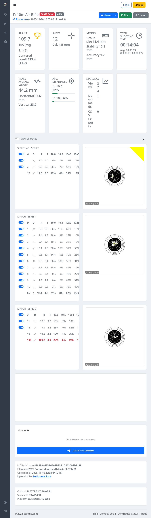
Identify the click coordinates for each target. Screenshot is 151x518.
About (143, 513)
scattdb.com (31, 513)
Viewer (106, 15)
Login (126, 5)
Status (135, 513)
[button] (143, 140)
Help (96, 513)
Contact (104, 513)
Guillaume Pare (41, 476)
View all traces (29, 138)
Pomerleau (21, 19)
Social (113, 513)
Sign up (139, 5)
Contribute (124, 513)
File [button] (124, 15)
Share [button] (140, 15)
